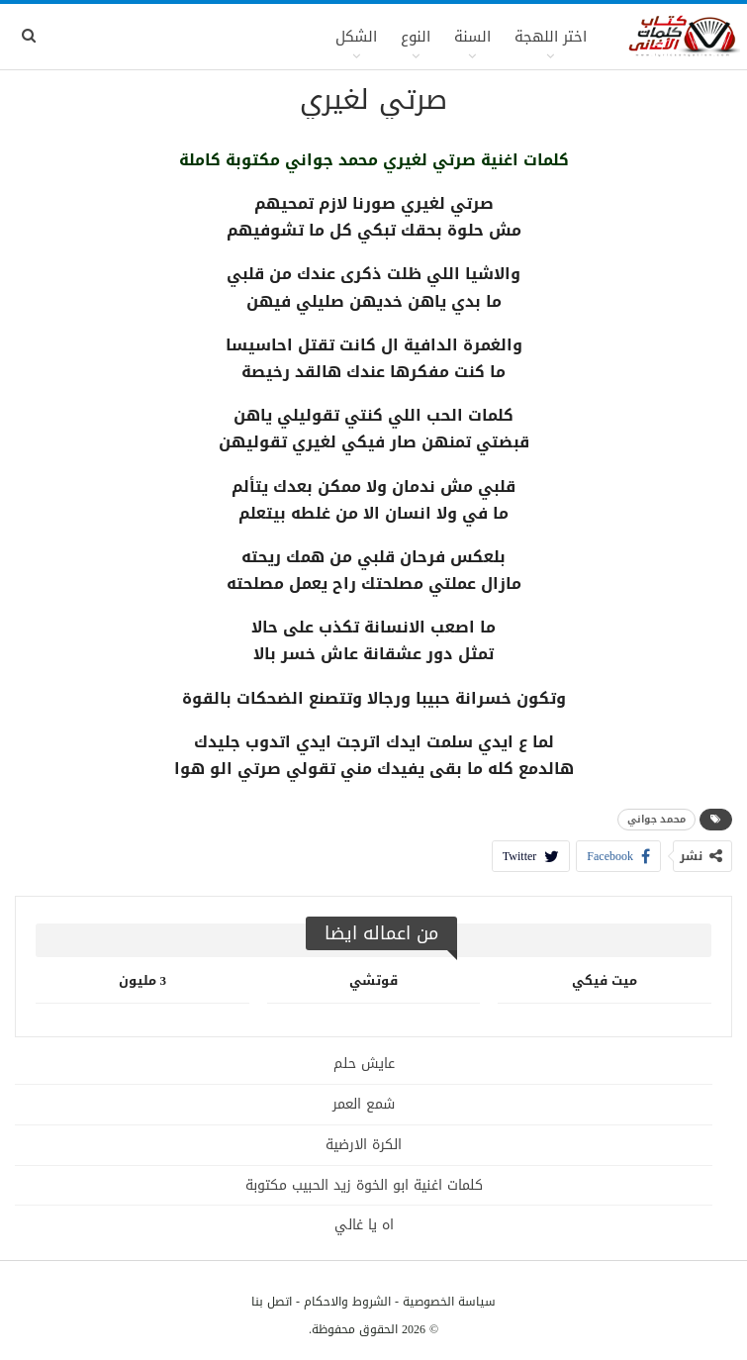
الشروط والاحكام (347, 1301)
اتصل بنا (271, 1301)
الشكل (356, 36)
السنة (472, 36)
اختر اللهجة (550, 36)
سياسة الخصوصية (449, 1301)
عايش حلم (364, 1063)
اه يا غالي (364, 1225)
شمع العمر (363, 1104)
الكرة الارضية (364, 1144)
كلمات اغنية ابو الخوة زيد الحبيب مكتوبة (364, 1185)
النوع (415, 36)
